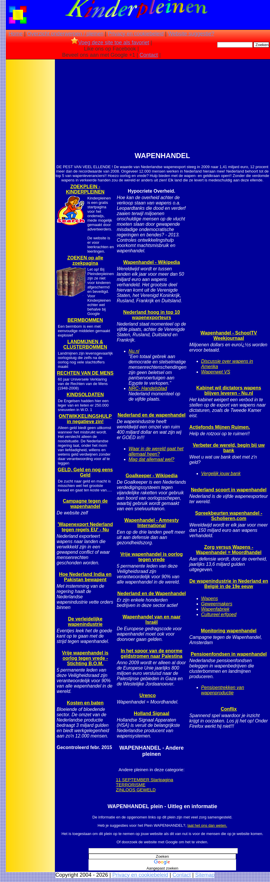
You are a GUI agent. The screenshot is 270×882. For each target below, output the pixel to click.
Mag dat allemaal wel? (151, 459)
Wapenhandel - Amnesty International (151, 523)
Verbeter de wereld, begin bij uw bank (229, 448)
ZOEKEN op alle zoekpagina (85, 260)
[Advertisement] (30, 153)
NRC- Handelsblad (148, 388)
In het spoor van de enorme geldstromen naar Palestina (151, 653)
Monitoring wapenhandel (228, 630)
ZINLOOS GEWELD (136, 789)
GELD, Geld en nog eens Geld (85, 472)
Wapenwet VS (215, 371)
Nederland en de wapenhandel (151, 415)
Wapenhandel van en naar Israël (151, 619)
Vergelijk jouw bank (221, 473)
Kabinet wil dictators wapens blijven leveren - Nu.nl (228, 390)
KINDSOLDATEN (85, 394)
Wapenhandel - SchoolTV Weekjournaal (228, 335)
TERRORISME (130, 784)
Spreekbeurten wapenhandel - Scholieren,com (228, 516)
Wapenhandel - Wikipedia (151, 262)
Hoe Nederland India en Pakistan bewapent (85, 577)
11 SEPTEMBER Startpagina (144, 779)
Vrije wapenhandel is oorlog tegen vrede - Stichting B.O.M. (85, 658)
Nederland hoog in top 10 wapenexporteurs (151, 315)
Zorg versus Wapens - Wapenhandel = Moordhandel (228, 550)
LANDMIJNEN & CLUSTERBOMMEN (85, 344)
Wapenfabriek (215, 609)
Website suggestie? (191, 34)
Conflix (229, 709)
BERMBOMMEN (85, 320)
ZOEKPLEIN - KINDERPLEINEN (85, 189)
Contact (149, 55)
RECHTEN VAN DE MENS (85, 373)
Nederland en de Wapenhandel (151, 593)
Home (16, 34)
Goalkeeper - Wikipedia (152, 475)
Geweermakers (217, 603)
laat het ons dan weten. (207, 825)
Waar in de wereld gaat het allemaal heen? (156, 451)
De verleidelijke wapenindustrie (85, 621)
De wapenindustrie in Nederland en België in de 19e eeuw (228, 584)
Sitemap (205, 875)
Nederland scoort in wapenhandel (228, 489)
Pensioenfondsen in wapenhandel (229, 654)
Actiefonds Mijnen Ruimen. (219, 427)
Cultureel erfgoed (219, 614)
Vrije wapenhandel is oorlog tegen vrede (151, 557)
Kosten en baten (85, 702)
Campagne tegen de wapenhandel (85, 503)
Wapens (209, 598)
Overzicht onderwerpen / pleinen (65, 34)
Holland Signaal (151, 713)
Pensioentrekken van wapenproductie (222, 690)
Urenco (148, 695)
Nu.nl (134, 351)
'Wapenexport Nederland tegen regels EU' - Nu (85, 527)
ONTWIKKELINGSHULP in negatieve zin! (85, 419)
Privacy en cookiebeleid (135, 34)
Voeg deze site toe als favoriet (110, 43)
